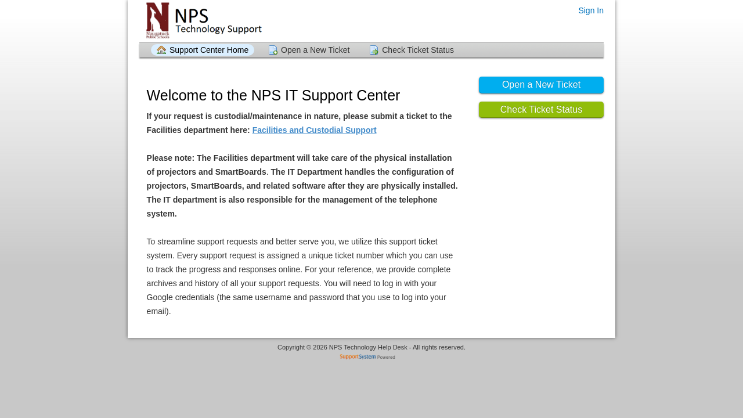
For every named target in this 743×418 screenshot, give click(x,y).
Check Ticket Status (418, 50)
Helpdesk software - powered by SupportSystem (372, 358)
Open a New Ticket (315, 50)
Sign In (591, 10)
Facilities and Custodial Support (315, 130)
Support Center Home (208, 50)
